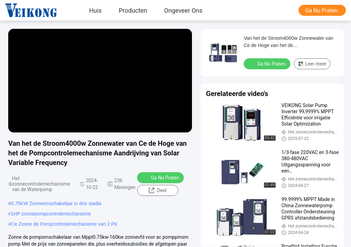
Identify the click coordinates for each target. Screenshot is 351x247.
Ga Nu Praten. (322, 10)
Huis (95, 10)
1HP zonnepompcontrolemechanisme (51, 213)
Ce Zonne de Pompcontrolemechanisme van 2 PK (64, 224)
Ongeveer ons (183, 10)
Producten (133, 10)
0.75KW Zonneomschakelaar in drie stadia (56, 203)
